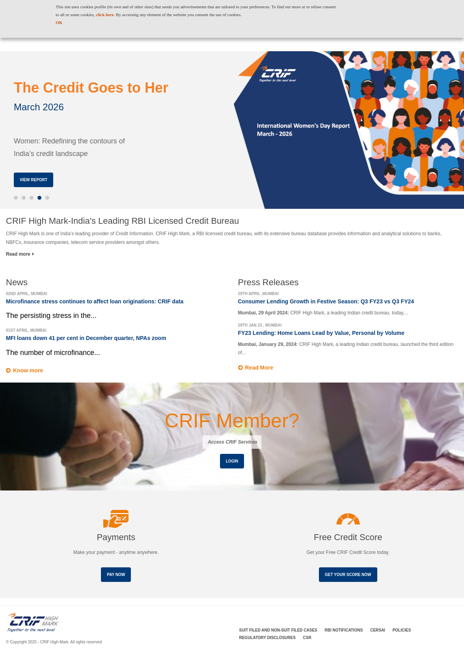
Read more (20, 254)
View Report (33, 180)
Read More (259, 367)
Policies (402, 630)
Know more (28, 370)
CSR (307, 637)
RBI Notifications (344, 630)
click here (105, 14)
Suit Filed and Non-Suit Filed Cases (278, 630)
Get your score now (348, 574)
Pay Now (116, 574)
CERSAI (377, 630)
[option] (232, 130)
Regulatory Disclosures (267, 637)
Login (232, 461)
